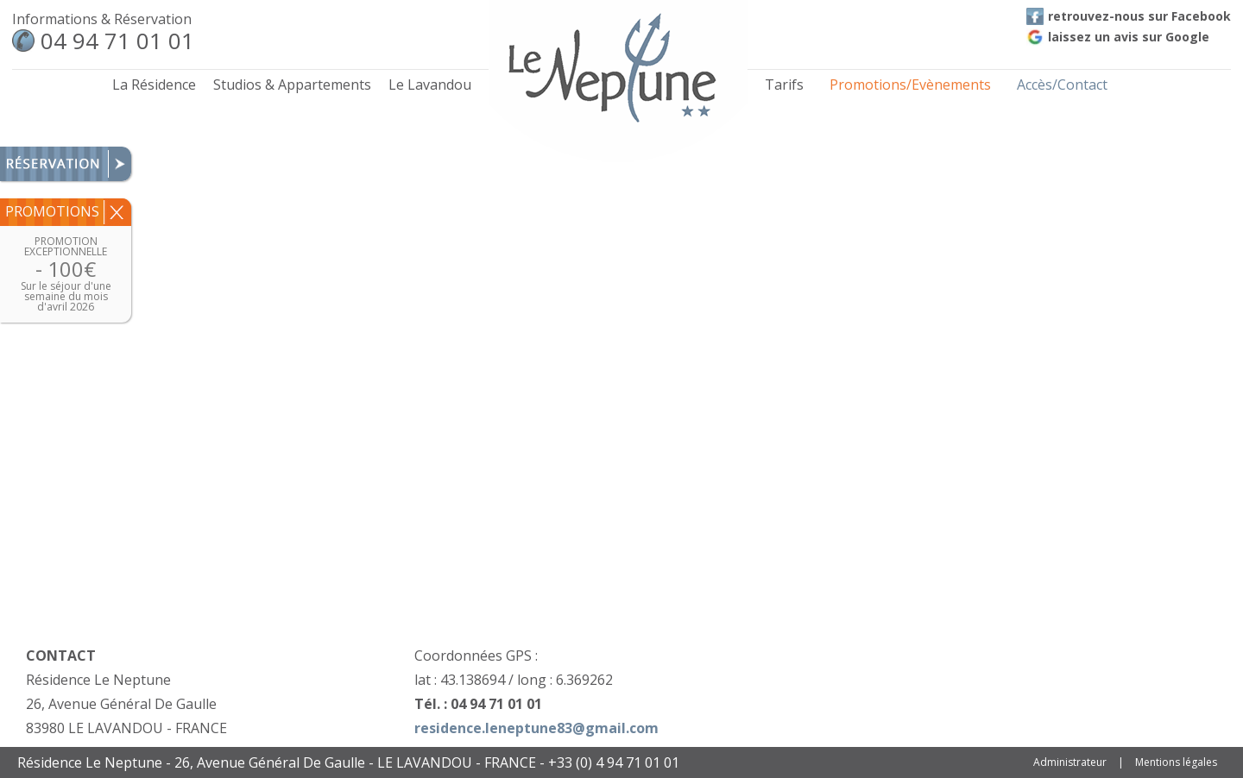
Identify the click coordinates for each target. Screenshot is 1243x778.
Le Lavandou (429, 84)
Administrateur (1070, 762)
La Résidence (154, 84)
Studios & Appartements (292, 84)
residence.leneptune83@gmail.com (536, 727)
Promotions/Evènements (910, 84)
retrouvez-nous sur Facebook (1128, 16)
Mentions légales (1176, 762)
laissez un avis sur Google (1117, 36)
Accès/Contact (1062, 84)
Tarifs (784, 84)
